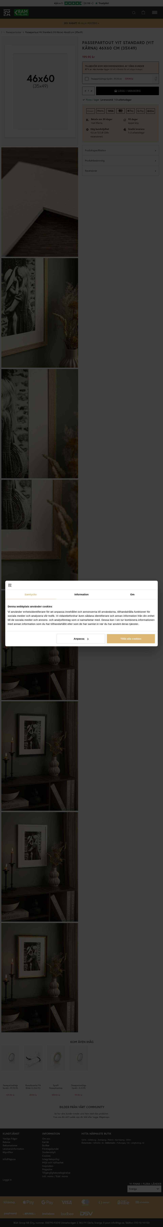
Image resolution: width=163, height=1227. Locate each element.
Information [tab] (81, 594)
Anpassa (81, 638)
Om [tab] (132, 594)
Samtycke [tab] (31, 594)
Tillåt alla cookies (130, 638)
